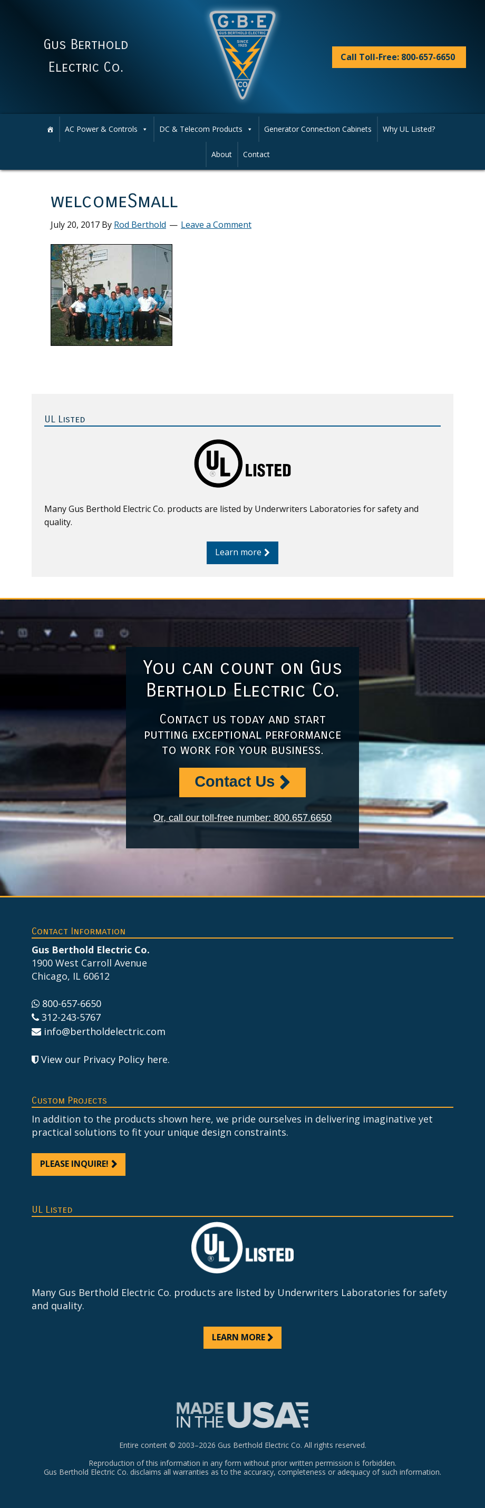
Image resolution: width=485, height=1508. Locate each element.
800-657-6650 (71, 1003)
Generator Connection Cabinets (318, 129)
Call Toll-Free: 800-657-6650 (398, 57)
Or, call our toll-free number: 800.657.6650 (242, 818)
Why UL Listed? (409, 129)
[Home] (50, 129)
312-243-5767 (71, 1017)
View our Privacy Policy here (104, 1059)
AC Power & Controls (106, 129)
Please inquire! (74, 1163)
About (221, 154)
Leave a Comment (216, 224)
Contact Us (235, 781)
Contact (256, 154)
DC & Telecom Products (206, 129)
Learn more (238, 552)
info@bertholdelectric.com (105, 1031)
